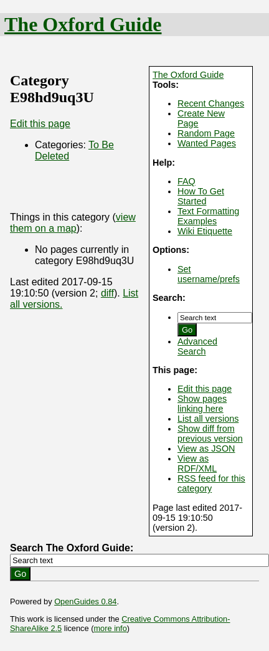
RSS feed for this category (211, 483)
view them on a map (73, 223)
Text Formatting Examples (208, 216)
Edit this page (204, 389)
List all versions (207, 419)
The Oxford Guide (82, 24)
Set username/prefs (208, 274)
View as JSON (206, 449)
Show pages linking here (202, 404)
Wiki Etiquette (204, 231)
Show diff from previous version (210, 434)
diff (107, 293)
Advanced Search (197, 346)
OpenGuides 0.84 (85, 601)
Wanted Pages (206, 143)
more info (109, 628)
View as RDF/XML (197, 463)
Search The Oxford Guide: (71, 548)
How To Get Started (200, 196)
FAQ (186, 181)
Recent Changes (210, 103)
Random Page (206, 133)
